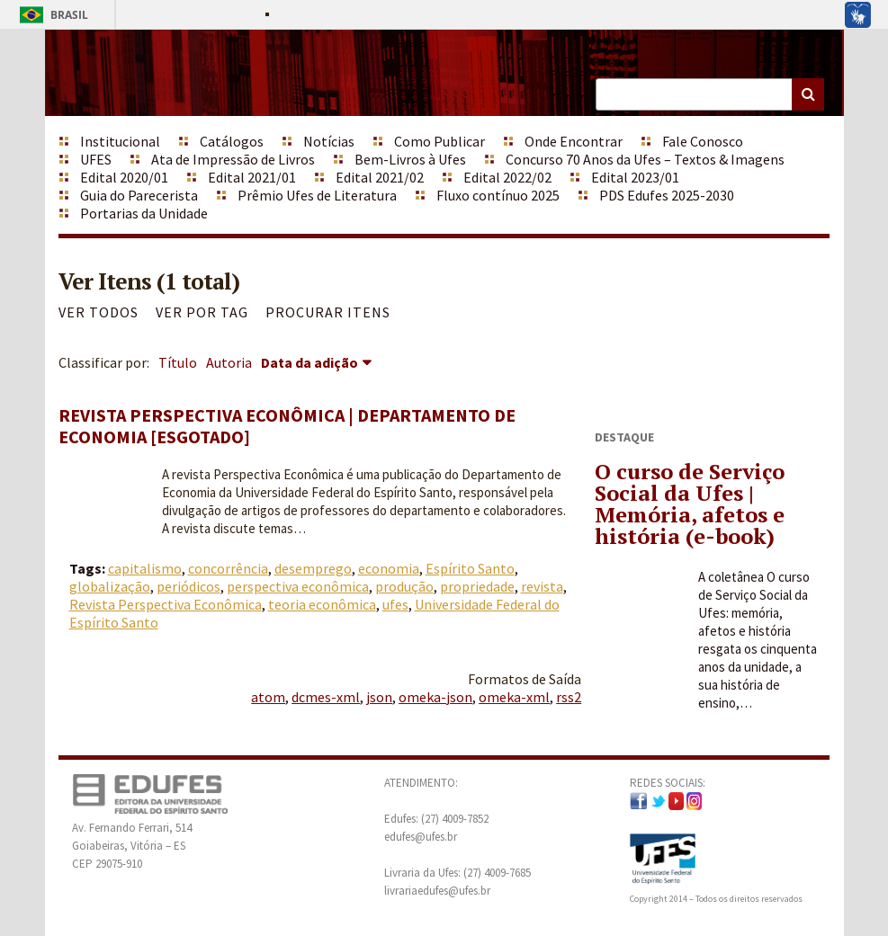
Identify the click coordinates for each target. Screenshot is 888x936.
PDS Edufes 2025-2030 (666, 195)
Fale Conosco (702, 141)
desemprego (313, 568)
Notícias (328, 141)
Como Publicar (439, 141)
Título (177, 362)
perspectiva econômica (298, 586)
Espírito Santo (470, 568)
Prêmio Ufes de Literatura (317, 195)
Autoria (229, 362)
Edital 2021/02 (380, 177)
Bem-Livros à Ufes (410, 159)
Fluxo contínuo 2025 (498, 195)
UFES (96, 159)
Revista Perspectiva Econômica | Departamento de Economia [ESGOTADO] (287, 426)
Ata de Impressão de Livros (233, 159)
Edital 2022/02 (507, 177)
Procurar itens (327, 312)
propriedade (477, 586)
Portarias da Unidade (144, 213)
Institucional (120, 141)
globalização (109, 586)
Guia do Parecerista (139, 195)
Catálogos (232, 141)
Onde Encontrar (574, 141)
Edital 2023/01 (635, 177)
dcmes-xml (326, 697)
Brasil (50, 14)
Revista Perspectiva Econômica (165, 604)
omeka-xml (514, 697)
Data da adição (309, 362)
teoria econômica (322, 604)
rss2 (568, 697)
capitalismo (145, 568)
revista (542, 586)
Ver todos (98, 312)
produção (404, 586)
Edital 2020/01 (124, 177)
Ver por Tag (202, 312)
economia (388, 568)
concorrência (228, 568)
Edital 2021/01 (252, 177)
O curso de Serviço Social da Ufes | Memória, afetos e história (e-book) (690, 503)
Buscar (808, 94)
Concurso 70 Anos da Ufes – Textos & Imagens (645, 159)
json (379, 697)
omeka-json (435, 697)
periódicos (188, 586)
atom (268, 697)
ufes (395, 604)
